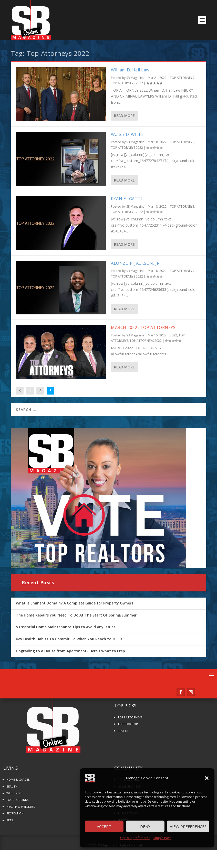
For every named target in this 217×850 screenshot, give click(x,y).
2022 (173, 335)
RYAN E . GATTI (126, 198)
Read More (124, 115)
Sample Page (162, 838)
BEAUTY (11, 786)
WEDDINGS (13, 793)
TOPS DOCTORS (128, 724)
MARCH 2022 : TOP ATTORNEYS (143, 327)
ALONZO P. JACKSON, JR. (135, 263)
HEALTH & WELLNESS (20, 807)
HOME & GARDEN (18, 779)
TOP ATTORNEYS (182, 78)
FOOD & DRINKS (17, 800)
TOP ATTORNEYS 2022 (127, 83)
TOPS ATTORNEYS (130, 717)
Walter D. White (127, 134)
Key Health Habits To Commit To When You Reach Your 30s (69, 638)
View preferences (188, 826)
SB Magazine (135, 78)
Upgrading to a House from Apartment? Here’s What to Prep (70, 651)
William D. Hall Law (130, 70)
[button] (206, 778)
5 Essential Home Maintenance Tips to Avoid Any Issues (65, 626)
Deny (145, 826)
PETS (9, 820)
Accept (104, 826)
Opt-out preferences (135, 838)
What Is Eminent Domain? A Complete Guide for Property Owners (74, 603)
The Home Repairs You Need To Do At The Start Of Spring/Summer (76, 615)
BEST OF (123, 731)
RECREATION (15, 813)
